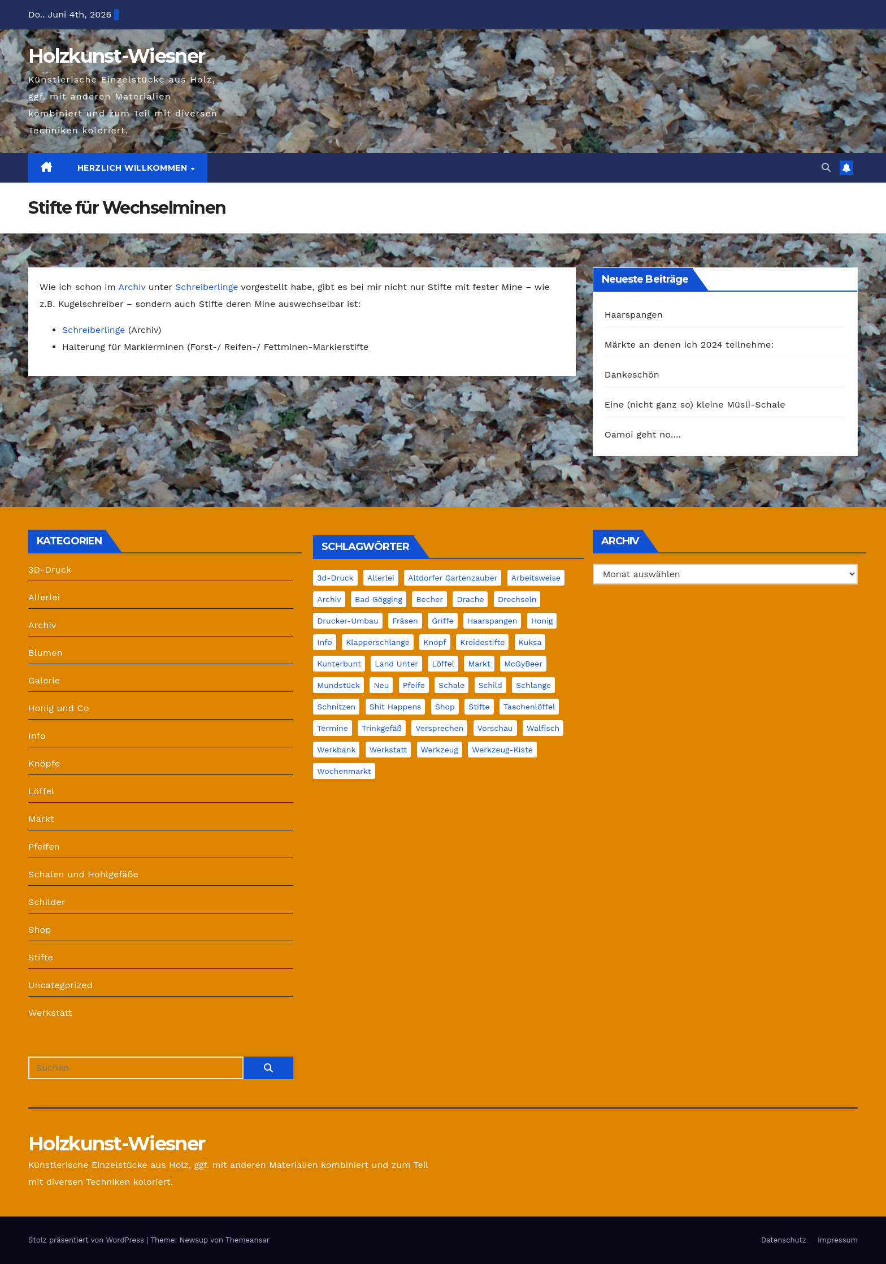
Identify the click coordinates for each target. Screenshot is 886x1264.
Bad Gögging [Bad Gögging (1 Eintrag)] (378, 599)
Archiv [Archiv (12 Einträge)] (329, 599)
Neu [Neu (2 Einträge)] (381, 685)
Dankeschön (632, 374)
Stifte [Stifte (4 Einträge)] (478, 706)
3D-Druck (50, 569)
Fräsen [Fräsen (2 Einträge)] (405, 620)
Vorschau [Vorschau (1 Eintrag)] (495, 728)
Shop (39, 929)
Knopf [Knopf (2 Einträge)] (434, 642)
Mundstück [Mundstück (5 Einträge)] (338, 685)
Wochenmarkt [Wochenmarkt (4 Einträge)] (344, 771)
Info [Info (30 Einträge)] (324, 642)
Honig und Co (58, 708)
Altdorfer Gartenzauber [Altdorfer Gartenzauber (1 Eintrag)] (452, 577)
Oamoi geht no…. (643, 434)
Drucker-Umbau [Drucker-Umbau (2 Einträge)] (347, 620)
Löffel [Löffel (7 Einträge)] (443, 663)
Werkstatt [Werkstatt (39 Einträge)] (388, 749)
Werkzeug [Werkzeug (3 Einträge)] (439, 749)
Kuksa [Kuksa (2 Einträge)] (530, 642)
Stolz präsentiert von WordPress (87, 1240)
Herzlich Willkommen (133, 168)
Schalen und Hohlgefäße (83, 874)
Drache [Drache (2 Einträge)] (470, 599)
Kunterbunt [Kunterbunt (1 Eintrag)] (339, 663)
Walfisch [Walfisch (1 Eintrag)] (543, 728)
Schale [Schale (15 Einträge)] (451, 685)
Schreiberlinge (206, 287)
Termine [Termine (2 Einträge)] (332, 728)
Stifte (40, 957)
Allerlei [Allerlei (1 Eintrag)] (380, 577)
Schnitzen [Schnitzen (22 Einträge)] (336, 706)
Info (37, 735)
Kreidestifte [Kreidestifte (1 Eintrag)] (482, 642)
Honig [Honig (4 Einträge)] (542, 620)
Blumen (45, 652)
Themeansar (247, 1240)
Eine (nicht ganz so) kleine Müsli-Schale (695, 404)
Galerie (44, 680)
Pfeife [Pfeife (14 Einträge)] (414, 685)
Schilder (47, 902)
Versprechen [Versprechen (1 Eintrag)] (439, 728)
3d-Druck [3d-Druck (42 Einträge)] (335, 577)
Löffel (41, 791)
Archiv (131, 287)
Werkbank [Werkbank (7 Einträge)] (336, 749)
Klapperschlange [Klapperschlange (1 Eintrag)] (378, 642)
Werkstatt (50, 1012)
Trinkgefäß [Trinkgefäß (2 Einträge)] (382, 728)
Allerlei (44, 597)
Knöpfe (44, 763)
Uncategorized (60, 985)
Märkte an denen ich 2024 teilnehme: (689, 344)
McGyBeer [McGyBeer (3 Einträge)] (523, 663)
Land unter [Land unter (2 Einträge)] (396, 663)
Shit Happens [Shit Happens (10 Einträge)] (396, 706)
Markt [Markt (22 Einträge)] (479, 663)
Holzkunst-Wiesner (116, 56)
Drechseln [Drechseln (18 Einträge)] (517, 599)
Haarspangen (634, 314)
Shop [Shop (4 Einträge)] (445, 706)
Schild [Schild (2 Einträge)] (490, 685)
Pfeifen (44, 846)
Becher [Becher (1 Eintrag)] (429, 599)
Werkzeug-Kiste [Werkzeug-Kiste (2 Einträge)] (502, 749)
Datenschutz (783, 1240)
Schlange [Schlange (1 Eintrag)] (533, 685)
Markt (41, 818)
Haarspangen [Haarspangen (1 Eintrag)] (492, 620)
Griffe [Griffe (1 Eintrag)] (442, 620)
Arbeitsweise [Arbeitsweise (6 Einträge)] (536, 577)
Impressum (838, 1240)
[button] (826, 167)
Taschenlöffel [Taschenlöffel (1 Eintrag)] (529, 706)
